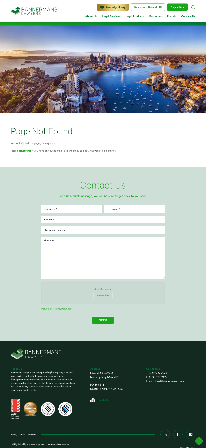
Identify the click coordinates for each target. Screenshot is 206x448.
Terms (22, 434)
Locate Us (103, 400)
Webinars (32, 434)
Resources (155, 16)
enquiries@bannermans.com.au (167, 381)
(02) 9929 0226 (158, 373)
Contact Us (188, 16)
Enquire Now (177, 7)
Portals (171, 16)
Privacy (14, 434)
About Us (91, 16)
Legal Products (134, 16)
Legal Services (111, 16)
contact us (25, 150)
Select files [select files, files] (103, 295)
